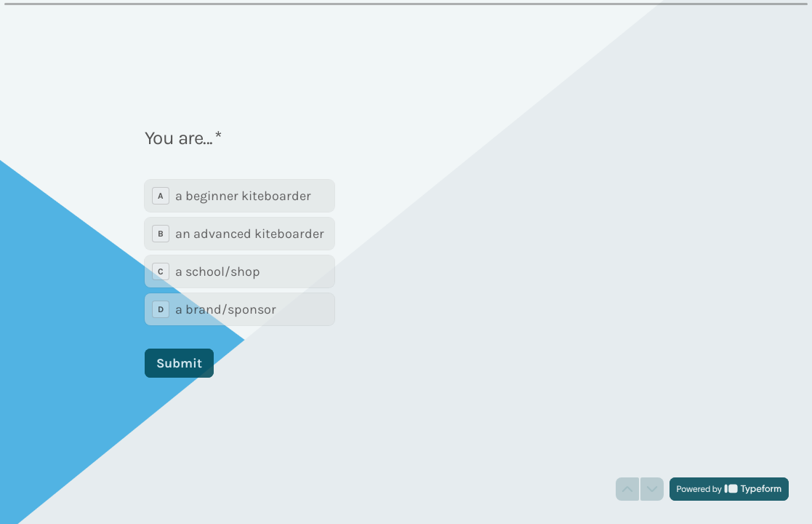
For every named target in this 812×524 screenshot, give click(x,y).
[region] (142, 468)
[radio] (239, 195)
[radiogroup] (239, 252)
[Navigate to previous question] (627, 489)
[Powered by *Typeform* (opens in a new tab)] (729, 489)
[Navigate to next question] (652, 489)
